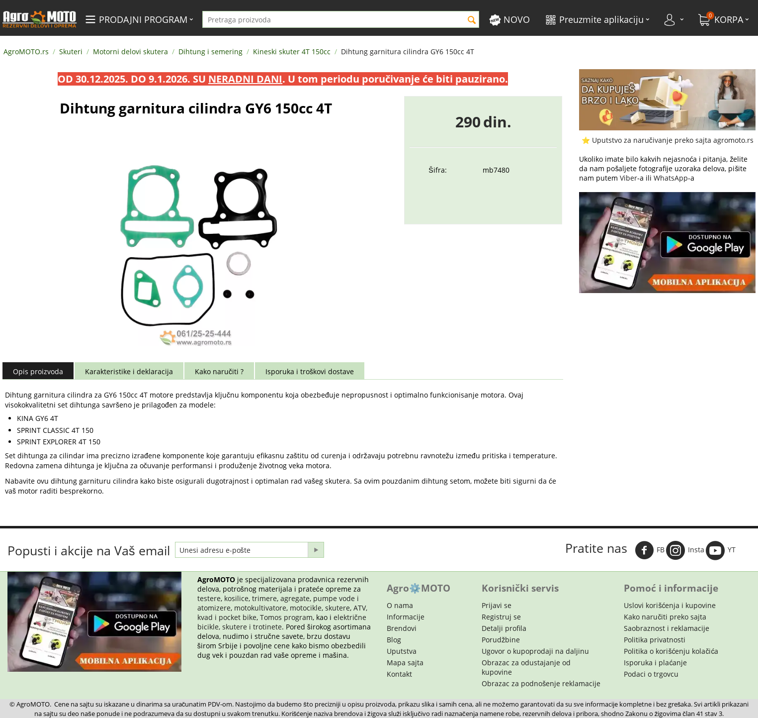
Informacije (405, 616)
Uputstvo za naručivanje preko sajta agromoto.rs (673, 140)
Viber (628, 178)
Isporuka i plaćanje (655, 662)
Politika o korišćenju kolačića (671, 651)
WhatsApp (671, 178)
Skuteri (71, 51)
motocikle (306, 608)
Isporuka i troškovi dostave (309, 371)
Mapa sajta (405, 662)
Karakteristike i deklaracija (129, 371)
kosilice (236, 598)
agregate (295, 598)
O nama (400, 605)
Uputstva (402, 651)
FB (650, 550)
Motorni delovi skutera (130, 51)
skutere (337, 608)
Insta (685, 550)
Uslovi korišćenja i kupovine (670, 605)
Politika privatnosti (654, 639)
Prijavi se (496, 605)
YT (721, 550)
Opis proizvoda (38, 371)
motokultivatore (260, 608)
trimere (264, 598)
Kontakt (399, 674)
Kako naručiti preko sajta (665, 616)
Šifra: (437, 170)
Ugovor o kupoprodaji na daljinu (535, 651)
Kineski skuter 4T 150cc (292, 51)
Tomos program (286, 617)
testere (209, 598)
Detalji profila (504, 628)
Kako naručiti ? (219, 371)
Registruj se (501, 616)
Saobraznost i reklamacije (666, 628)
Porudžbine (501, 639)
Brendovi (402, 628)
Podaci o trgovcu (651, 674)
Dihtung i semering (210, 51)
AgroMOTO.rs (26, 51)
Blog (394, 639)
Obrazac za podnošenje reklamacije (541, 683)
